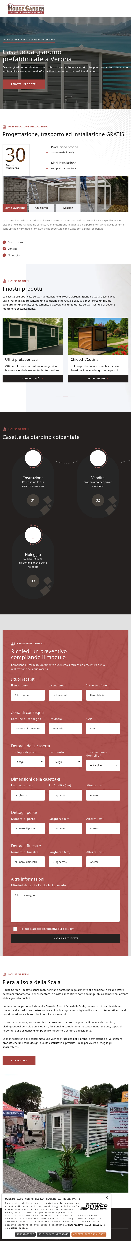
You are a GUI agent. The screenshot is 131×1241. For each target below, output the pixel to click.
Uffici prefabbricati (21, 359)
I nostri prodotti (24, 84)
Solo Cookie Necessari (54, 1234)
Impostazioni (25, 1234)
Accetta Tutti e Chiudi (89, 1234)
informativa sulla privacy (85, 1225)
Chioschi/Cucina (85, 359)
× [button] (106, 1197)
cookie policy (18, 1228)
